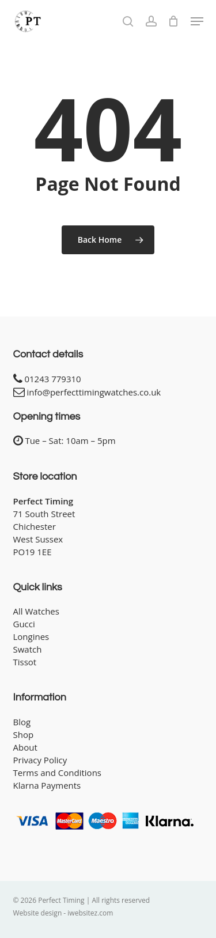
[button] (197, 21)
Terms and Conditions (57, 772)
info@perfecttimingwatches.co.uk (93, 392)
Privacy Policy (40, 760)
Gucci (24, 624)
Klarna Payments (47, 785)
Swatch (27, 649)
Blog (22, 722)
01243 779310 (52, 379)
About (25, 747)
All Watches (36, 611)
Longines (31, 636)
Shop (23, 734)
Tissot (25, 662)
